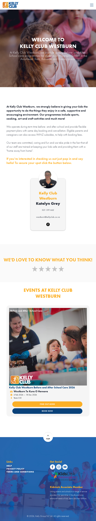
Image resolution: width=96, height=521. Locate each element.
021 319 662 (48, 210)
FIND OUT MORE (47, 404)
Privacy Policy (15, 468)
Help (9, 466)
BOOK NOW (47, 411)
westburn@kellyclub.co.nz (48, 217)
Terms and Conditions (20, 471)
